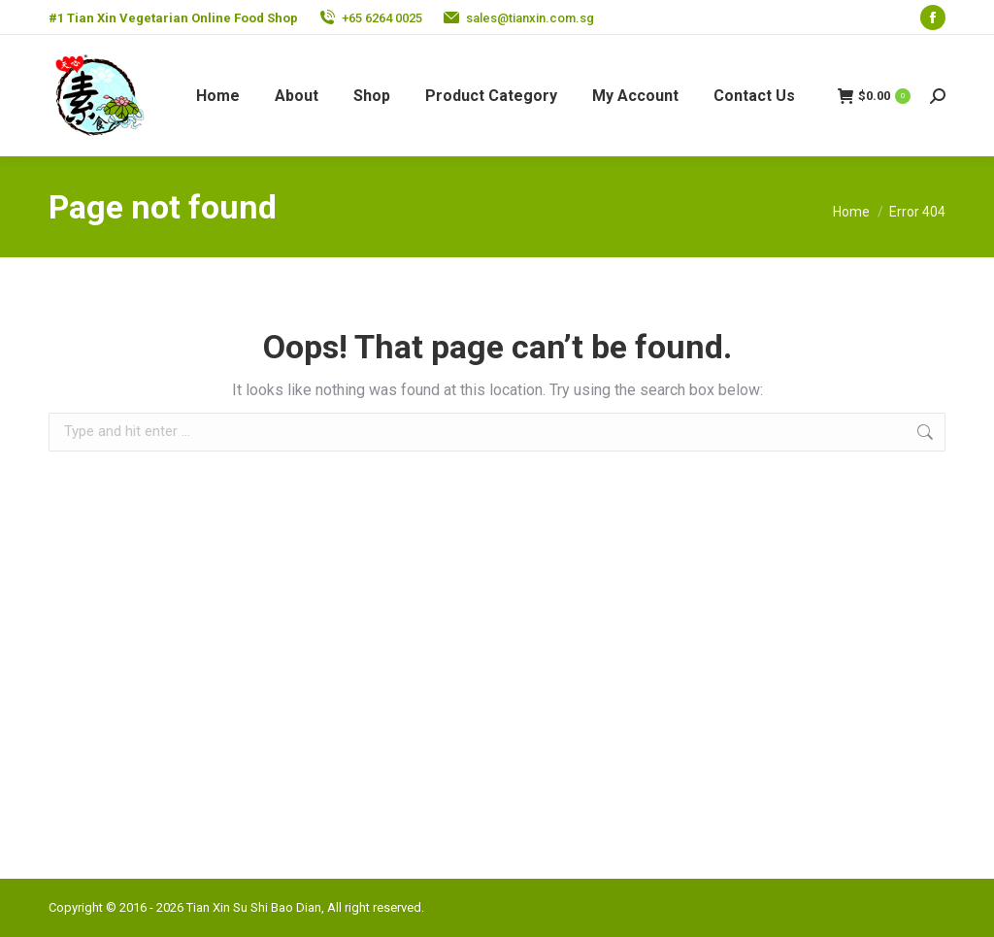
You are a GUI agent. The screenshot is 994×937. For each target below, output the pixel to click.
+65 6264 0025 (382, 18)
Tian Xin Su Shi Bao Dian (253, 907)
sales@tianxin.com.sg (530, 18)
